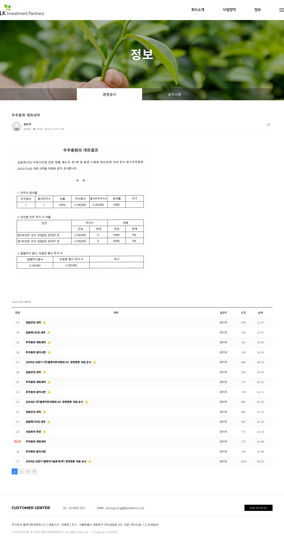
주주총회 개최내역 (36, 342)
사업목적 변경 (34, 432)
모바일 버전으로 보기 (258, 507)
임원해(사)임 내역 (36, 332)
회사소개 (197, 10)
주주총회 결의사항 (36, 352)
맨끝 (35, 471)
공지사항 (174, 94)
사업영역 (229, 10)
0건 (27, 129)
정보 (257, 10)
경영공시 (109, 94)
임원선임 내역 (34, 322)
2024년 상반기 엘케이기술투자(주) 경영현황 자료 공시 (56, 461)
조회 (243, 312)
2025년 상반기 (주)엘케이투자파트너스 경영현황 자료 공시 (59, 362)
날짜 (260, 312)
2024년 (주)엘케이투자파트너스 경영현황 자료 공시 (55, 402)
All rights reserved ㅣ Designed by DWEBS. (92, 532)
